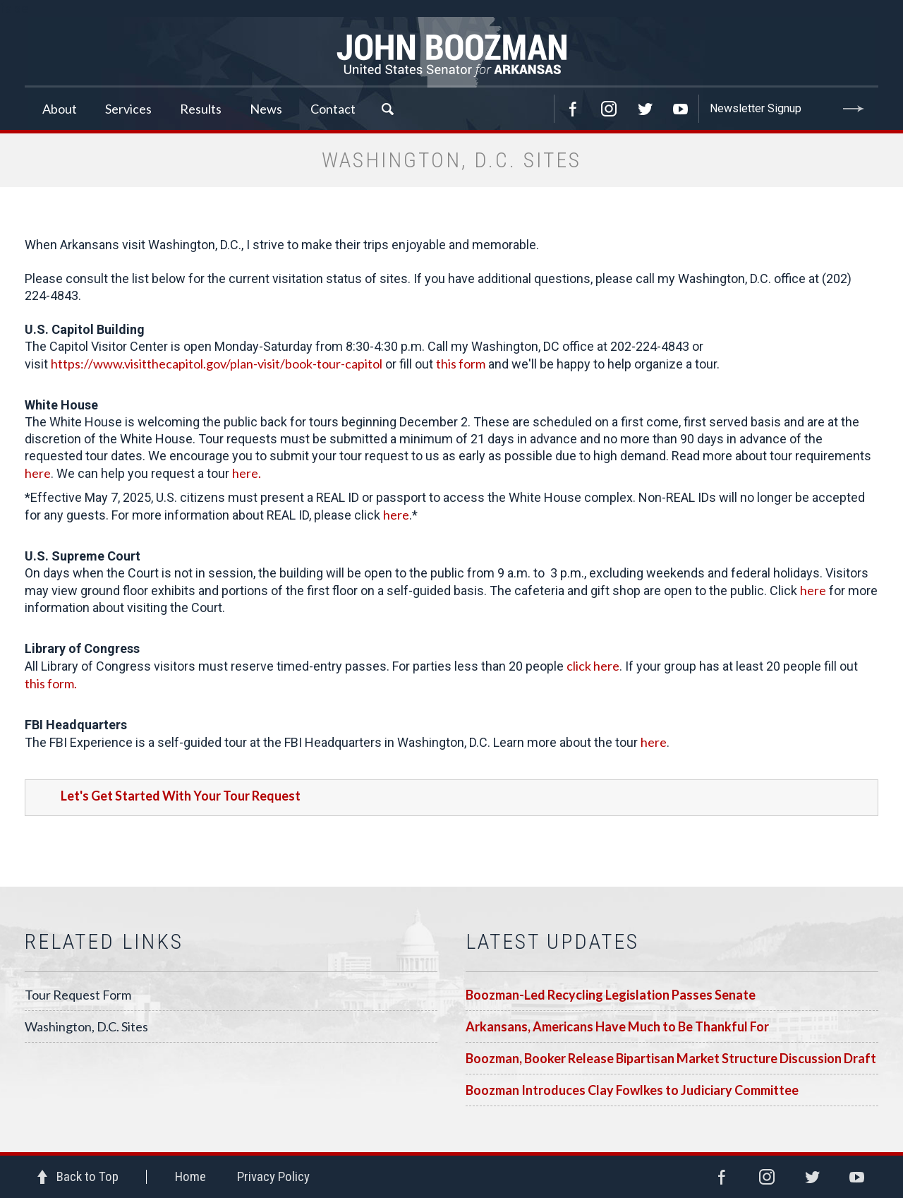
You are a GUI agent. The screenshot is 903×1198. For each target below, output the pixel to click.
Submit (853, 109)
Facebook (572, 109)
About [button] (59, 108)
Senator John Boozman (451, 52)
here (38, 473)
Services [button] (128, 108)
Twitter (644, 109)
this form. (51, 683)
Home (190, 1176)
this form (460, 363)
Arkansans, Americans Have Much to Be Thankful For (617, 1026)
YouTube (680, 109)
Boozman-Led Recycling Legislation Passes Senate (611, 994)
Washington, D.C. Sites (86, 1026)
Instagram (608, 109)
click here (592, 665)
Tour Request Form (78, 994)
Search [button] (387, 109)
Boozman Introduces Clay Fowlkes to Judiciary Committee (632, 1090)
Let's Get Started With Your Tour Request (181, 795)
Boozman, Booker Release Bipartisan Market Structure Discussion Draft (671, 1058)
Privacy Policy (273, 1176)
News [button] (266, 108)
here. (246, 473)
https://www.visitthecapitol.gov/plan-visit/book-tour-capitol (216, 363)
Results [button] (201, 108)
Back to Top (87, 1176)
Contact (333, 108)
